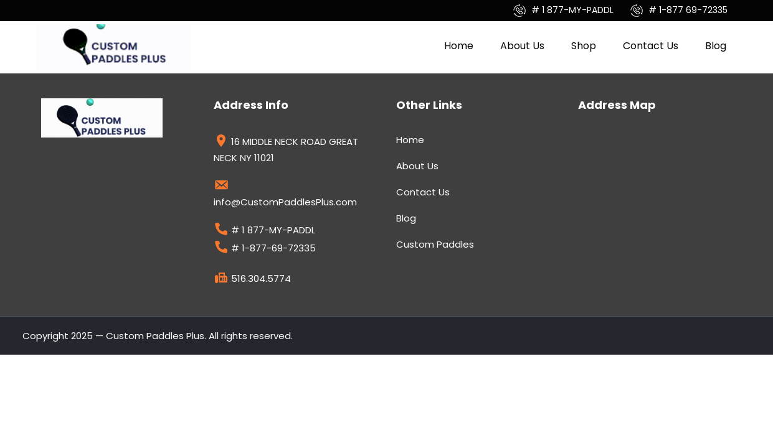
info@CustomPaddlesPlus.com (285, 195)
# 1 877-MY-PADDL (564, 10)
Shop (583, 46)
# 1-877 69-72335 (679, 10)
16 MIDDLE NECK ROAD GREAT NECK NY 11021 (286, 149)
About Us (522, 46)
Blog (715, 46)
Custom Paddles (435, 244)
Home (458, 46)
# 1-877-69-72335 (265, 249)
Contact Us (650, 46)
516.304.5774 (252, 280)
